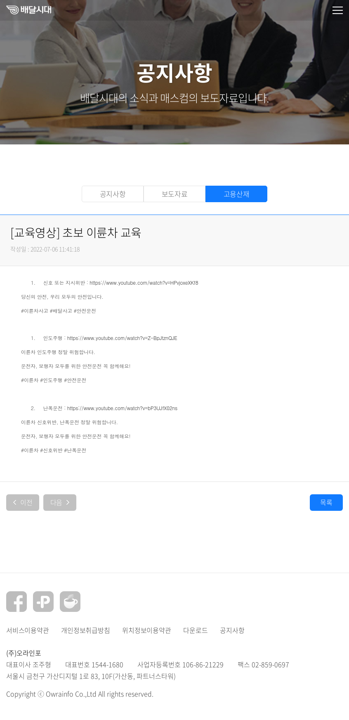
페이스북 (16, 601)
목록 (326, 502)
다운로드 (195, 630)
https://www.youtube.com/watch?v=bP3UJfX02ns (122, 407)
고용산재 (237, 194)
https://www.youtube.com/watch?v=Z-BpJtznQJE (122, 337)
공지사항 (113, 194)
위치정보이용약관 (146, 630)
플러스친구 (43, 601)
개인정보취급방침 (85, 630)
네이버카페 (70, 601)
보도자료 (175, 194)
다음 (60, 502)
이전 (23, 502)
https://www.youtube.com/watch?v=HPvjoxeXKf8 (144, 282)
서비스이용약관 (27, 630)
